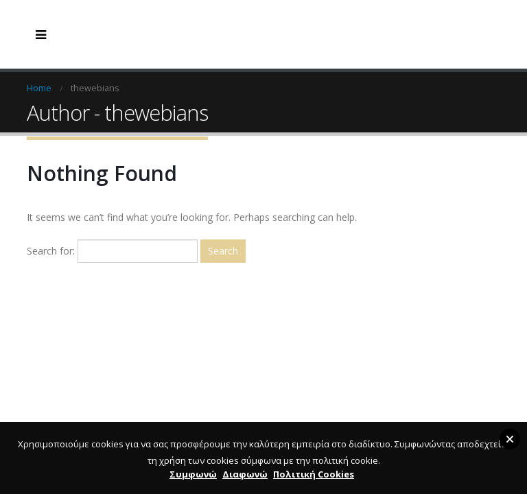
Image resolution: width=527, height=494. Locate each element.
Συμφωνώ (193, 474)
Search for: (51, 250)
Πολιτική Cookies (313, 474)
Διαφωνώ (245, 474)
